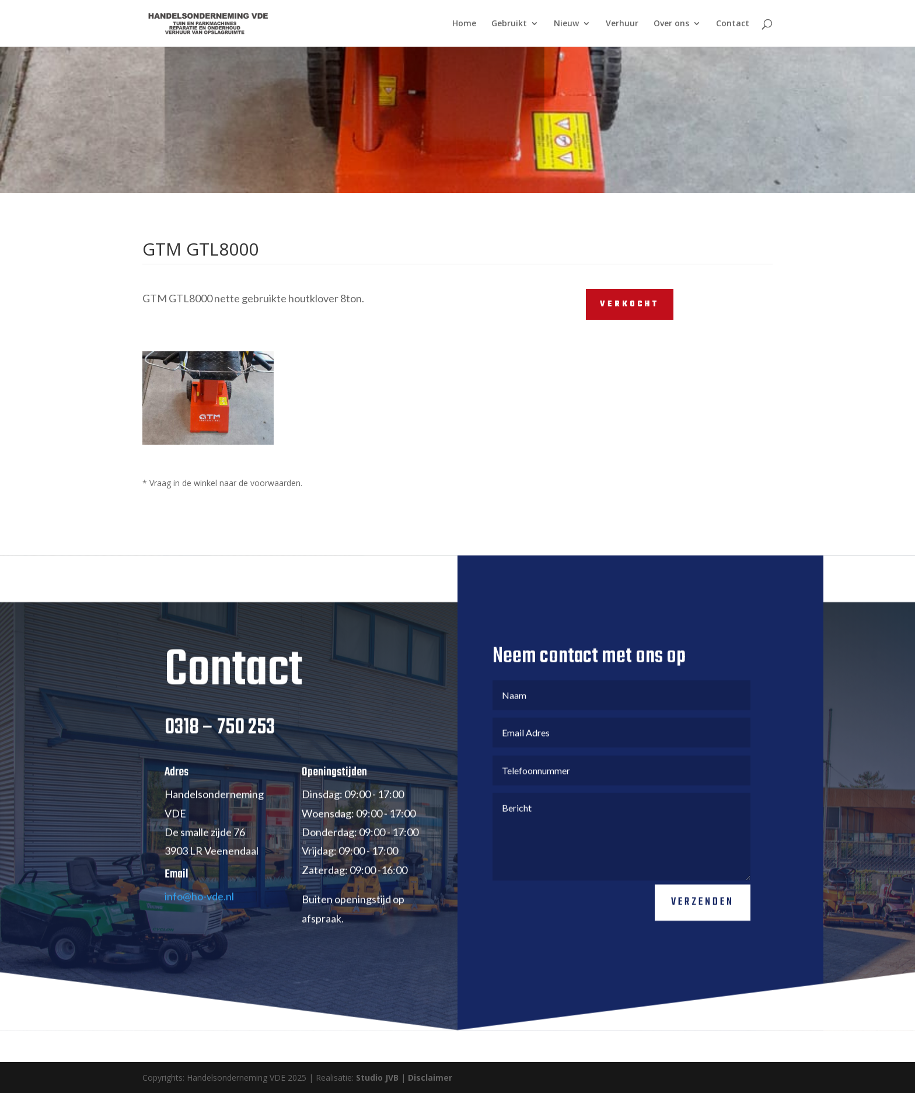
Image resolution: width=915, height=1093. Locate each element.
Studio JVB (377, 1077)
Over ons (671, 24)
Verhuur (622, 24)
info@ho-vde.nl (199, 912)
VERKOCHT (629, 304)
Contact (732, 24)
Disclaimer (430, 1077)
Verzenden (702, 918)
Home (464, 24)
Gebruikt (509, 24)
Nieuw (566, 24)
